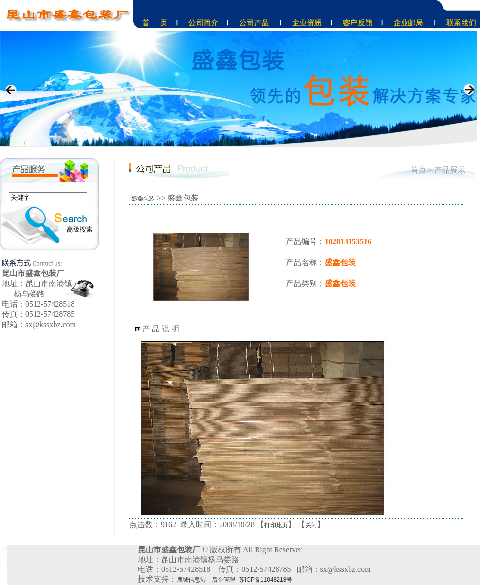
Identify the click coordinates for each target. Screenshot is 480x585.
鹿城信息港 (191, 579)
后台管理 (223, 579)
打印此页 (276, 525)
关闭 (311, 525)
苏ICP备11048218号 (265, 579)
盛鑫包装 (143, 198)
